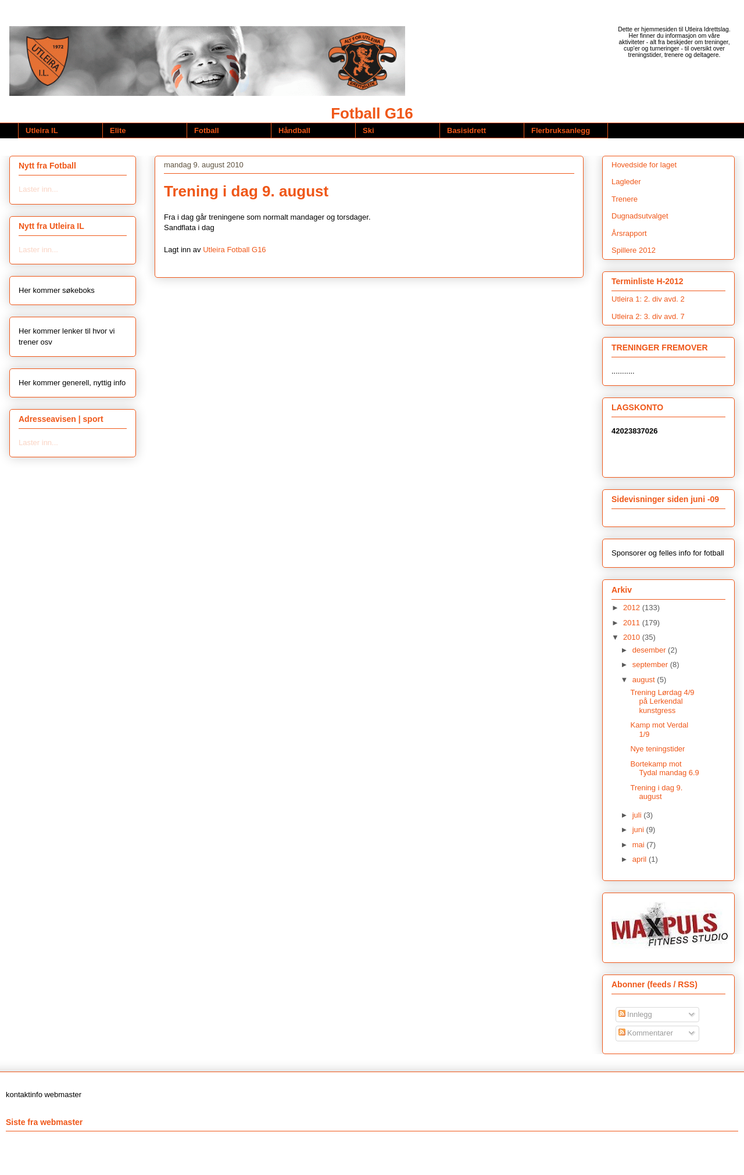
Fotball (206, 130)
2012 (632, 607)
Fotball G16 (372, 113)
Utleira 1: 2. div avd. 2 (648, 299)
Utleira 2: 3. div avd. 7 (648, 316)
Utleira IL (42, 130)
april (640, 859)
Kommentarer (645, 1033)
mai (639, 844)
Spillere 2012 (633, 250)
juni (639, 829)
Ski (368, 130)
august (644, 679)
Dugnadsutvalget (639, 216)
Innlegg (635, 1014)
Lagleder (626, 181)
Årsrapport (629, 233)
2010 (632, 637)
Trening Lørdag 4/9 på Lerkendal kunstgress (662, 701)
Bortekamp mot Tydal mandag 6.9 (664, 769)
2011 (632, 622)
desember (650, 650)
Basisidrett (466, 130)
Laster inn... (38, 189)
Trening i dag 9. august (656, 792)
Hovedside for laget (644, 164)
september (651, 664)
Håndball (294, 130)
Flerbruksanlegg (560, 130)
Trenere (624, 199)
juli (638, 815)
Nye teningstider (657, 748)
